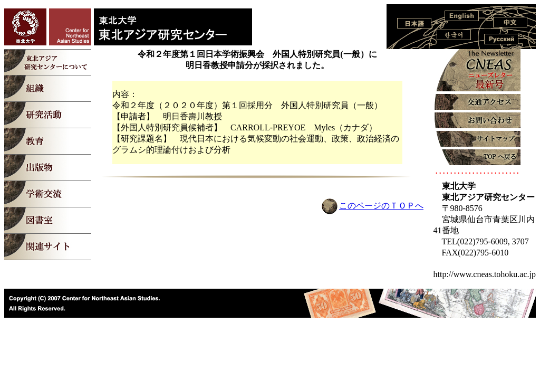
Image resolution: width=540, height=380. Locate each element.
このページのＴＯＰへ (381, 205)
